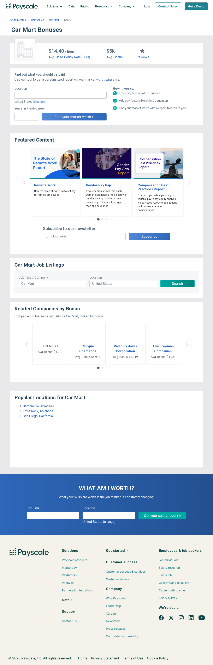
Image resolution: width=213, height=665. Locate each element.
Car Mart (54, 20)
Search (177, 283)
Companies (37, 20)
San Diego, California (38, 416)
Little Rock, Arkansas (38, 411)
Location (95, 277)
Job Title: (33, 508)
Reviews (143, 57)
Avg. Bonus (115, 57)
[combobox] (60, 95)
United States (18, 20)
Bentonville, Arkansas (38, 406)
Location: (21, 89)
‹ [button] (24, 182)
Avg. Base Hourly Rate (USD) (69, 57)
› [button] (189, 182)
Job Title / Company (33, 277)
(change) (39, 101)
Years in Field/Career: (30, 108)
